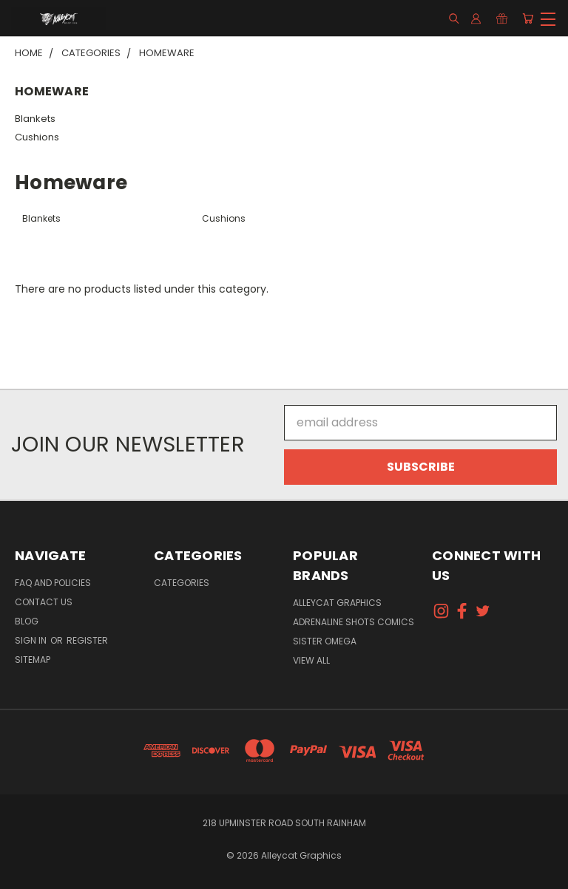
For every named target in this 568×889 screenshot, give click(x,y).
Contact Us (43, 602)
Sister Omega (324, 641)
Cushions (37, 137)
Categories (181, 582)
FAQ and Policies (53, 582)
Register (87, 640)
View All (311, 660)
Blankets (35, 119)
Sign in (32, 640)
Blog (26, 621)
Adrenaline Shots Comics (353, 622)
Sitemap (32, 659)
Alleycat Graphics (337, 602)
